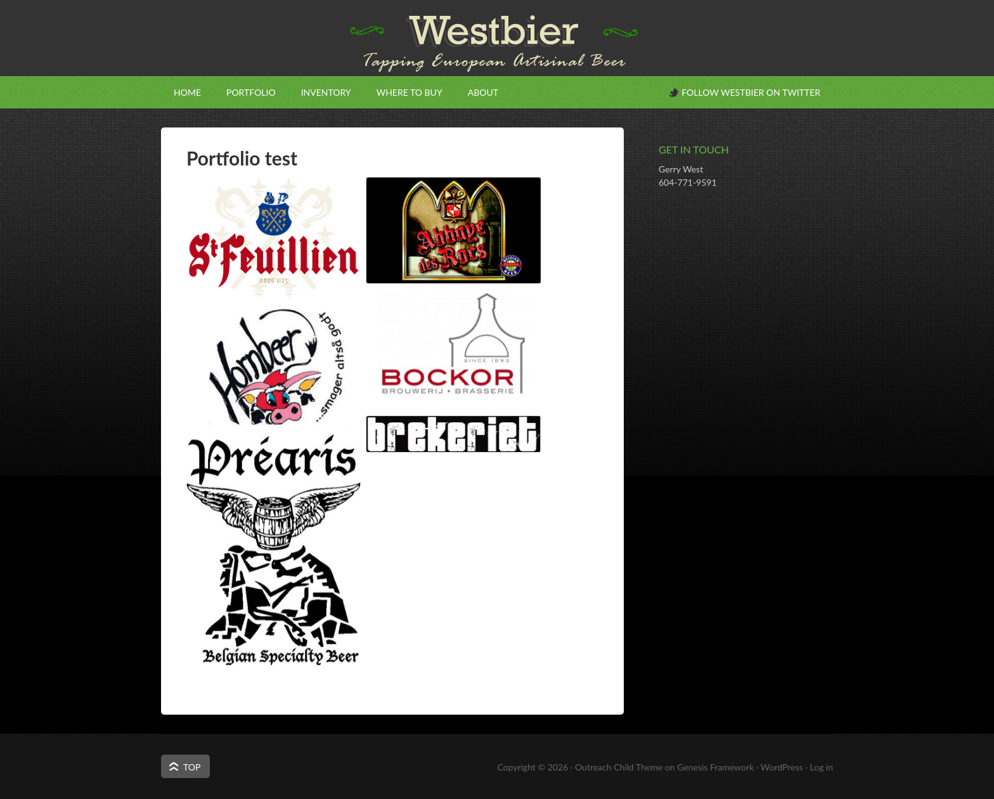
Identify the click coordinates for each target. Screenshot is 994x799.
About (483, 92)
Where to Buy (409, 92)
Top (191, 767)
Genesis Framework (715, 767)
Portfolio (251, 92)
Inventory (326, 92)
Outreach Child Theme (618, 767)
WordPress (782, 767)
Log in (821, 767)
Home (187, 92)
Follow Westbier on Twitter (750, 92)
